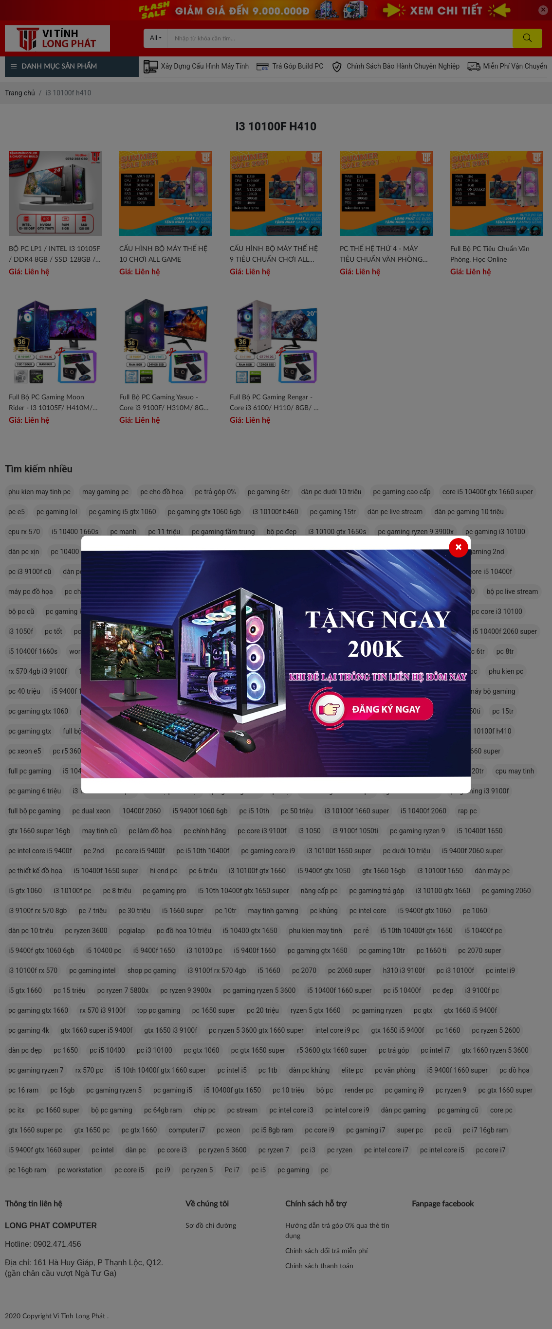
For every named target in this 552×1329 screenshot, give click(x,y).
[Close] (458, 547)
